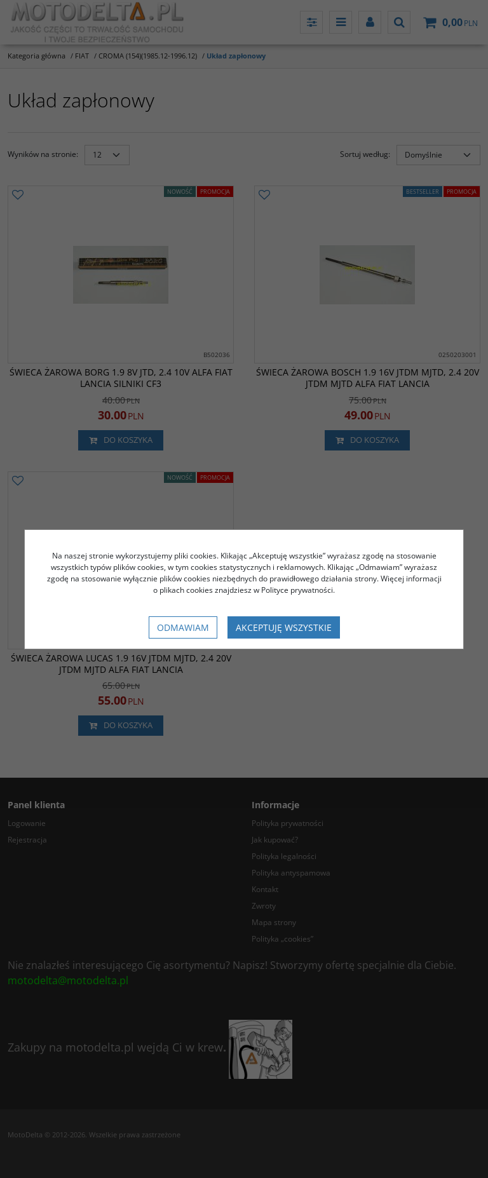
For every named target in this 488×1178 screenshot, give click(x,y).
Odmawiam (183, 627)
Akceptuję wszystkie (284, 627)
